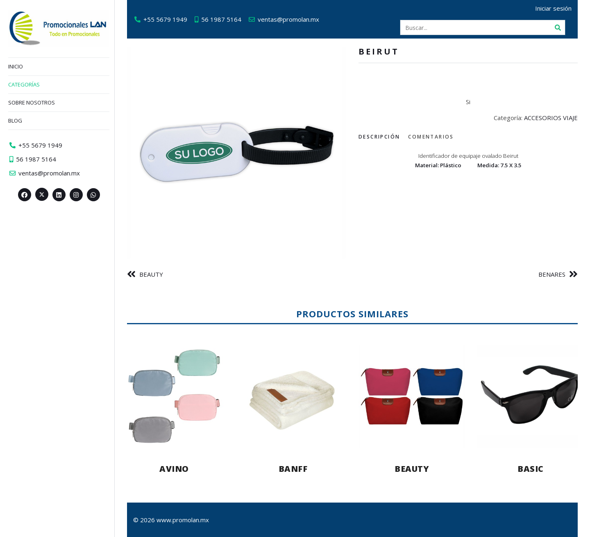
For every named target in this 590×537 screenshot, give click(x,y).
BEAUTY (151, 274)
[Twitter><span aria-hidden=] (41, 194)
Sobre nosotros (31, 102)
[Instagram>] (76, 194)
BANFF (293, 468)
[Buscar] (557, 27)
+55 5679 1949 (165, 19)
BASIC (530, 468)
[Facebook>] (24, 194)
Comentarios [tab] (431, 136)
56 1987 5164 (221, 19)
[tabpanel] (468, 159)
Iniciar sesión (553, 8)
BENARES (551, 274)
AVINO (174, 468)
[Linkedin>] (59, 194)
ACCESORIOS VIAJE (551, 118)
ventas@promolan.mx (288, 19)
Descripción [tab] (379, 136)
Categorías (24, 84)
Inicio (15, 66)
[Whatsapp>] (93, 194)
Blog (15, 120)
